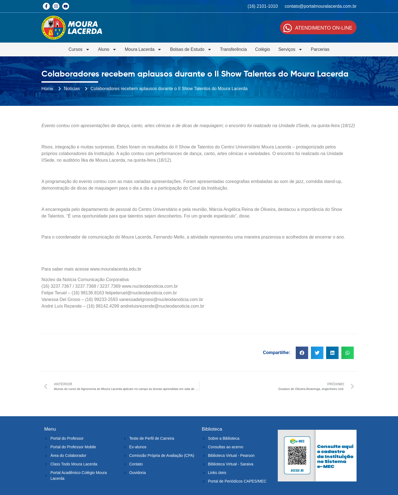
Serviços (290, 49)
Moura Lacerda (143, 49)
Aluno (107, 49)
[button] (302, 353)
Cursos (79, 49)
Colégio (262, 49)
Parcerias (320, 49)
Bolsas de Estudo (191, 49)
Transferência (233, 49)
